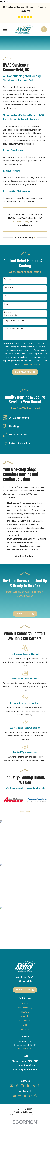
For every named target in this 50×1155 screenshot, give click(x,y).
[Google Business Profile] (11, 1085)
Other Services (25, 1020)
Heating (25, 1012)
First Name (8, 279)
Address (7, 312)
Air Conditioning (25, 1007)
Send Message (25, 372)
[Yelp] (27, 1085)
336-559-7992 (25, 981)
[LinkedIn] (33, 1085)
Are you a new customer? (14, 320)
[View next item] (28, 811)
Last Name (8, 287)
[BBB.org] (38, 1085)
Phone (7, 296)
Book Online (25, 613)
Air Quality (25, 1016)
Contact (25, 1029)
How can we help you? (13, 329)
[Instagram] (22, 1085)
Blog (25, 1025)
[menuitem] (12, 1114)
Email (6, 304)
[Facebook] (16, 1085)
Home (25, 1003)
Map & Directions (25, 1048)
